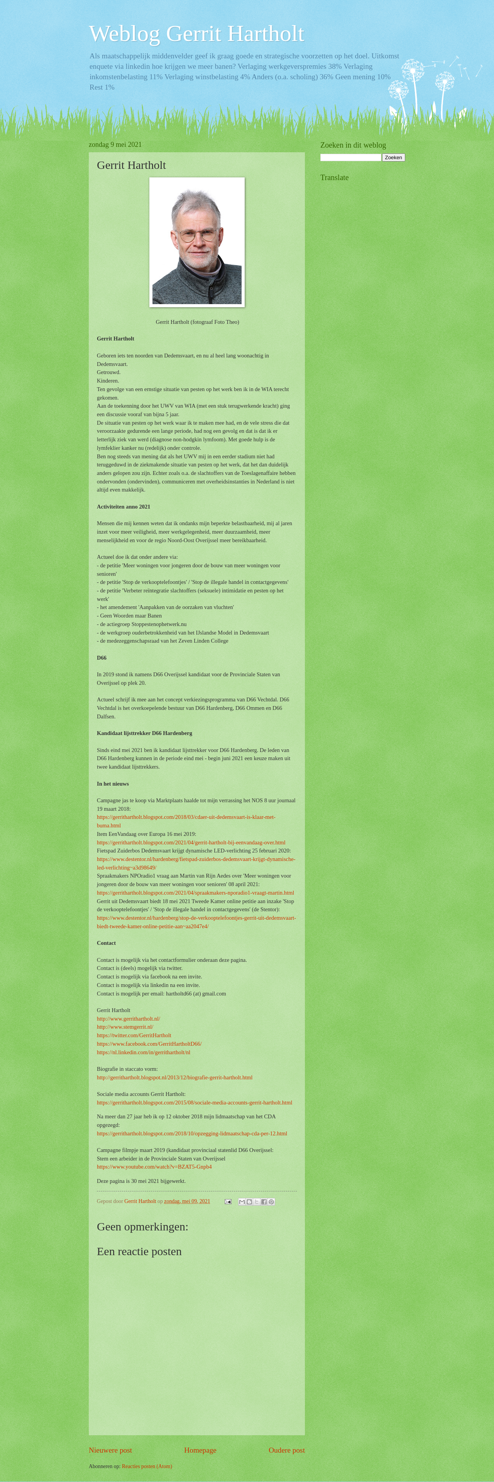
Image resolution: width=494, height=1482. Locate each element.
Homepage (200, 1450)
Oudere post (287, 1450)
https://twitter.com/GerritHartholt (134, 1035)
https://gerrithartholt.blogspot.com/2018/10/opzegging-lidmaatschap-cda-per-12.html (192, 1133)
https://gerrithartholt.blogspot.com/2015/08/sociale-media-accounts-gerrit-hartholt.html (194, 1102)
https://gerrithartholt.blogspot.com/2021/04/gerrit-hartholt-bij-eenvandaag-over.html (191, 842)
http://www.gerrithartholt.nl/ (128, 1019)
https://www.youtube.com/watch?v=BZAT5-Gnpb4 (154, 1167)
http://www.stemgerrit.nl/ (125, 1027)
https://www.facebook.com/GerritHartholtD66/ (149, 1044)
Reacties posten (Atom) (147, 1466)
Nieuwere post (110, 1450)
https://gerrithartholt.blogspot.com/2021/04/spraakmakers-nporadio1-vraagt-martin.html (195, 893)
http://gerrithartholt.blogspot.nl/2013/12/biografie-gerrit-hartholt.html (174, 1077)
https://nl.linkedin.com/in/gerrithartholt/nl (143, 1052)
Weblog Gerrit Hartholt (196, 33)
